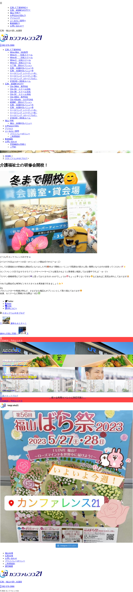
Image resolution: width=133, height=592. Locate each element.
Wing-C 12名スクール (20, 60)
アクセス (9, 128)
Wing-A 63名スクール (21, 55)
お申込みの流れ (12, 126)
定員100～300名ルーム (20, 81)
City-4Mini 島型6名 (19, 97)
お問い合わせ (11, 142)
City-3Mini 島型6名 (19, 86)
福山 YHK (9, 121)
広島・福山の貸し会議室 (11, 582)
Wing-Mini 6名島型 (19, 52)
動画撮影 (9, 139)
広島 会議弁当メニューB (21, 71)
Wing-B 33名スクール (21, 57)
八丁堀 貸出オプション (21, 65)
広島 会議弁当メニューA (21, 68)
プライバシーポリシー (20, 134)
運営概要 (9, 566)
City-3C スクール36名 (20, 94)
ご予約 (13, 147)
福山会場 (9, 553)
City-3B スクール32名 (20, 92)
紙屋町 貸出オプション (21, 102)
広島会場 (9, 556)
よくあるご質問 (12, 131)
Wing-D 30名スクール (20, 63)
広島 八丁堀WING (13, 50)
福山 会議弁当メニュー (21, 123)
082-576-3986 (7, 45)
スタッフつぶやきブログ (14, 313)
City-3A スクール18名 (20, 89)
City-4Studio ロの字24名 (21, 100)
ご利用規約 (15, 136)
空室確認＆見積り (18, 144)
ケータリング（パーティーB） (23, 76)
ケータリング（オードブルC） (24, 78)
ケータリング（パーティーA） (23, 73)
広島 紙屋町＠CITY (14, 84)
